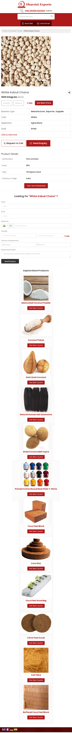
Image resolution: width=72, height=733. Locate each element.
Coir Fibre (36, 675)
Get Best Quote (36, 308)
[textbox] (18, 103)
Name (3, 202)
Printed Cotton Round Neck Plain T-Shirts (36, 489)
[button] (35, 10)
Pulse (20, 31)
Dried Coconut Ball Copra (36, 451)
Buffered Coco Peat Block (36, 712)
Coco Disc (36, 563)
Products (12, 31)
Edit (29, 103)
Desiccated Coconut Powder (36, 303)
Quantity (4, 231)
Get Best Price (44, 103)
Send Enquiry (38, 143)
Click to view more (9, 134)
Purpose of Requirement (9, 241)
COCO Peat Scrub (36, 637)
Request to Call (13, 143)
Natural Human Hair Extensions (36, 414)
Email (3, 212)
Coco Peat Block (36, 526)
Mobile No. (5, 221)
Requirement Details (8, 250)
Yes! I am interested (36, 185)
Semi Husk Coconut (36, 377)
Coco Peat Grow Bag (36, 600)
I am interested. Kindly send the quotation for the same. (36, 254)
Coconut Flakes (36, 340)
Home (4, 31)
